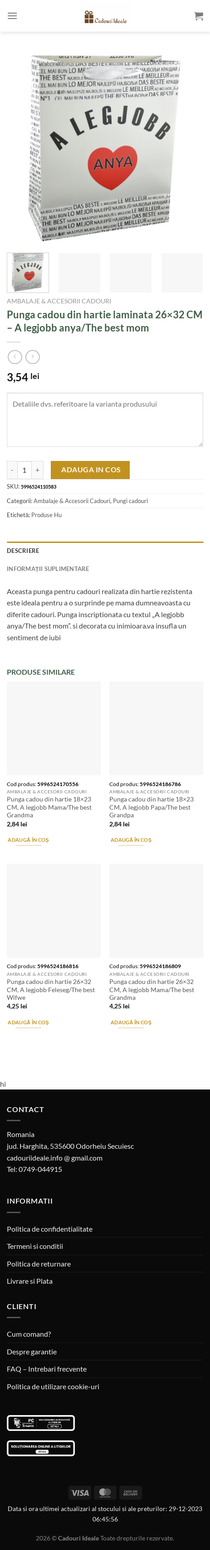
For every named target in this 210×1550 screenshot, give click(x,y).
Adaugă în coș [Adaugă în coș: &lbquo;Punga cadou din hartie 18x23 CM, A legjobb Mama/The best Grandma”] (28, 840)
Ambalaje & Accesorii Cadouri (59, 301)
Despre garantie (32, 1351)
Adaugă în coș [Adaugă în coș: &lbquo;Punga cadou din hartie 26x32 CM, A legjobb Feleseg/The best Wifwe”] (28, 1022)
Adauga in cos (91, 469)
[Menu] (12, 16)
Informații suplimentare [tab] (48, 568)
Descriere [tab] (23, 550)
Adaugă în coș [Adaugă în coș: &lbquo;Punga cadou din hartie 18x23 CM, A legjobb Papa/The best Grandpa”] (131, 840)
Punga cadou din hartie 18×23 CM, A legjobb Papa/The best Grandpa (151, 807)
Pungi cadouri (130, 500)
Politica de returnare (39, 1263)
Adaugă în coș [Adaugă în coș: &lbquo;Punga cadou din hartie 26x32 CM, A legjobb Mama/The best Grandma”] (131, 1022)
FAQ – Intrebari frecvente (47, 1368)
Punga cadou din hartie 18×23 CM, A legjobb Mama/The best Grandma (49, 807)
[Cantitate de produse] (24, 470)
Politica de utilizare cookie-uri (53, 1386)
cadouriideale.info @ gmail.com (55, 1157)
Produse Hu (46, 514)
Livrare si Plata (30, 1280)
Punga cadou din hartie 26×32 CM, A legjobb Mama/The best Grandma (151, 989)
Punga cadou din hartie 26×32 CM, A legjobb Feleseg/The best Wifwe (51, 989)
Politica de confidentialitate (50, 1228)
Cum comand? (29, 1333)
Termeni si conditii (35, 1246)
